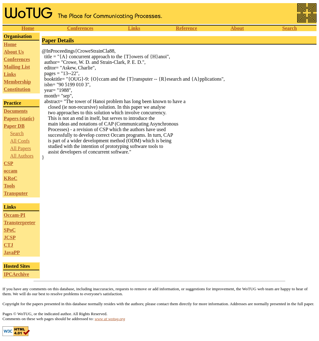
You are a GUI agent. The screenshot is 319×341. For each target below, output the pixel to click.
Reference (186, 28)
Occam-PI (14, 215)
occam (10, 170)
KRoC (10, 178)
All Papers (20, 148)
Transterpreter (20, 222)
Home (27, 28)
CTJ (8, 245)
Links (134, 28)
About (237, 28)
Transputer (16, 193)
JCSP (10, 237)
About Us (14, 51)
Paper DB (14, 126)
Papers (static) (19, 118)
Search (289, 28)
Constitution (17, 89)
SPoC (10, 230)
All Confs (20, 141)
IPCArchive (16, 274)
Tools (9, 185)
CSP (8, 163)
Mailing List (17, 66)
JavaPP (12, 252)
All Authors (21, 156)
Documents (15, 111)
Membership (17, 81)
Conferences (80, 28)
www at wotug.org (110, 318)
